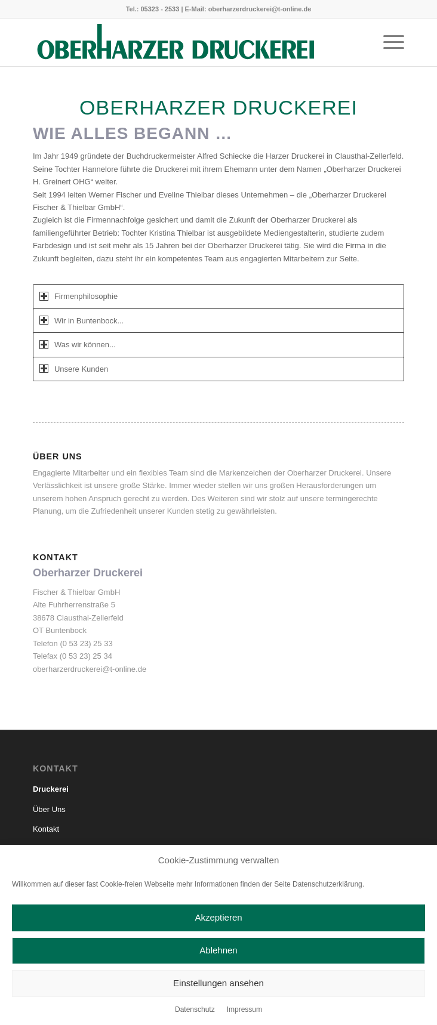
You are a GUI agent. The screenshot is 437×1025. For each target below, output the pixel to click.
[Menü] (387, 42)
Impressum (244, 1009)
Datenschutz (195, 1009)
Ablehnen (218, 950)
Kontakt (46, 829)
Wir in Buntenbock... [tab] (81, 320)
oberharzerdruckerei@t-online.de (260, 9)
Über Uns (49, 809)
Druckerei (51, 789)
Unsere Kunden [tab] (73, 368)
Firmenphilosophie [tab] (78, 296)
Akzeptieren (218, 917)
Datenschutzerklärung (327, 884)
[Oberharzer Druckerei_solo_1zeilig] (181, 42)
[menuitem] (387, 42)
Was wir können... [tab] (77, 344)
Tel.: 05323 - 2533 (153, 9)
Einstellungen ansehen (218, 983)
